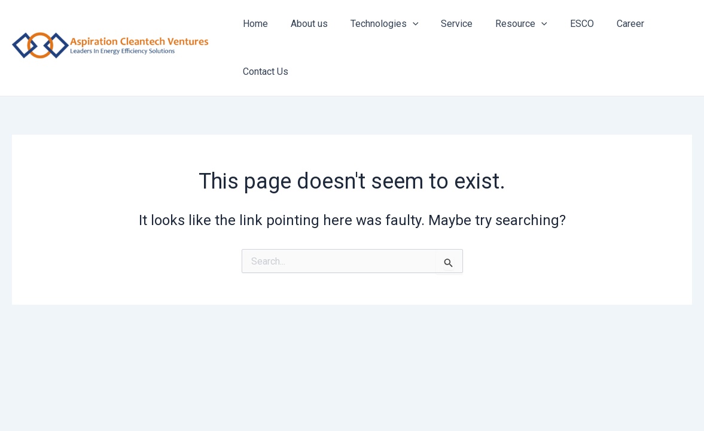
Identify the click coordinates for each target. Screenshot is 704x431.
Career (607, 23)
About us (303, 23)
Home (253, 23)
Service (445, 23)
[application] (404, 24)
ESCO (562, 23)
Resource (506, 24)
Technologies (376, 24)
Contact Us (264, 71)
